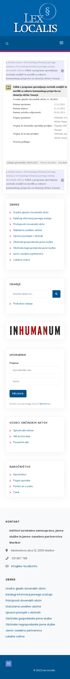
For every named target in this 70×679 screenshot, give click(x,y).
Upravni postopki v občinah (28, 236)
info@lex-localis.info (24, 566)
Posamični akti (21, 442)
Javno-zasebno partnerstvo (28, 254)
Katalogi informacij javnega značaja (32, 218)
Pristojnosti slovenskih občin (29, 224)
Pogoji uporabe (21, 480)
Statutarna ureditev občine (27, 230)
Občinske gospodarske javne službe (33, 242)
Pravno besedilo (48, 162)
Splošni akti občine (23, 430)
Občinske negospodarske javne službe (34, 248)
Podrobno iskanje (22, 303)
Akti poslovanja (21, 436)
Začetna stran (14, 62)
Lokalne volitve (21, 260)
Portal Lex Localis (23, 486)
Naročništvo (19, 474)
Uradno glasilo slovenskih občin (31, 212)
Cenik (16, 492)
